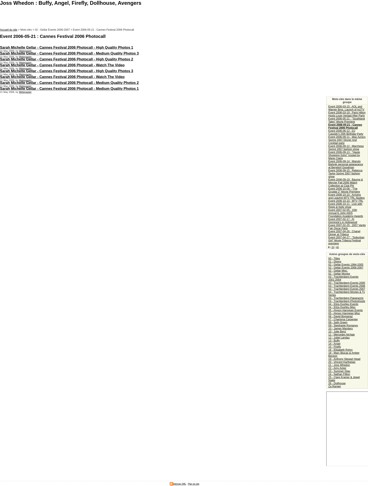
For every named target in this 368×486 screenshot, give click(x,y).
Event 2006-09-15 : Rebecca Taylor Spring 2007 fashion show (345, 173)
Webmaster (25, 51)
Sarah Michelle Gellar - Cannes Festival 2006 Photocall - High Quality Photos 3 (66, 71)
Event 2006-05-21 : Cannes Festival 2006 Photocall (345, 126)
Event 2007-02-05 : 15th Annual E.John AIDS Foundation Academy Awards (345, 213)
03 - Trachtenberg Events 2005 (346, 282)
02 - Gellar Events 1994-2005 (345, 264)
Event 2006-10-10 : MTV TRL (345, 200)
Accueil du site (8, 29)
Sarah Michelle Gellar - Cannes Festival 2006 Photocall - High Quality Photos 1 (66, 47)
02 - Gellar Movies (339, 273)
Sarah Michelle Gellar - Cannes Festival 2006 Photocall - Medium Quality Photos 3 (69, 53)
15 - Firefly (334, 346)
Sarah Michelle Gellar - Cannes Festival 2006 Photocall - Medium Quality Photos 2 (69, 83)
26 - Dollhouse (337, 383)
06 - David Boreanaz (340, 316)
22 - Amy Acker (337, 368)
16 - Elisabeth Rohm (340, 349)
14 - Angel (334, 343)
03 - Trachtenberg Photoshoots (346, 301)
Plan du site (193, 484)
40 (337, 247)
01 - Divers (334, 261)
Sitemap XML (178, 484)
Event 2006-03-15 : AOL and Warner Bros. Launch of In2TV (346, 108)
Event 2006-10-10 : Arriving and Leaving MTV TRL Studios (346, 196)
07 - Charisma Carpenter (343, 319)
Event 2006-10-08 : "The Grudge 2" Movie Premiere (344, 190)
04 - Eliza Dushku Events (343, 304)
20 (332, 247)
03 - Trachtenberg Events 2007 (346, 289)
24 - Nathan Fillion (339, 374)
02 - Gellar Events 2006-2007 (345, 267)
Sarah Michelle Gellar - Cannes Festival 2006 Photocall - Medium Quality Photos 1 (69, 88)
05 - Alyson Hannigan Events (345, 310)
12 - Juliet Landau (339, 337)
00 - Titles (334, 258)
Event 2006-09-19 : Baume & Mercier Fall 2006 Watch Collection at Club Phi (345, 182)
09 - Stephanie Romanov (343, 325)
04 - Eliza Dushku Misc (342, 307)
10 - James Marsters (340, 328)
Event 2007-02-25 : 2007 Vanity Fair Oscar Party (347, 227)
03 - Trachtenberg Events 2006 (346, 285)
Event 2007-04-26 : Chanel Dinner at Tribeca (344, 233)
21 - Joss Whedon (339, 365)
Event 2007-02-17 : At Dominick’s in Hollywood (342, 221)
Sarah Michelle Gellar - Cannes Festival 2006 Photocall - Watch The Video (62, 65)
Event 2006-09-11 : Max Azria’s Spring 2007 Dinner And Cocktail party (347, 140)
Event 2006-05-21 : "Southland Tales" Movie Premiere (346, 120)
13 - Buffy (334, 340)
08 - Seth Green (338, 322)
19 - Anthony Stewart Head (344, 359)
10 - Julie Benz (337, 331)
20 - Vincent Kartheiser (342, 362)
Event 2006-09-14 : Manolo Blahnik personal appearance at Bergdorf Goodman (345, 164)
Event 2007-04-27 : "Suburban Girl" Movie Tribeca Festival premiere (346, 240)
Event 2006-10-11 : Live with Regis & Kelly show (345, 205)
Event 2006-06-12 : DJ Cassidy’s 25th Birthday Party (345, 132)
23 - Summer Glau (339, 371)
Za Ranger (334, 386)
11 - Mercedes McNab (341, 334)
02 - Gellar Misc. (338, 270)
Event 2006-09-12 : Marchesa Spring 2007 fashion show (346, 148)
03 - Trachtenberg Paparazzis (346, 298)
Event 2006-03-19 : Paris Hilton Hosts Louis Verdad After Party (347, 114)
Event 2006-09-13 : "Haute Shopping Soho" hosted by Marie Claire (344, 155)
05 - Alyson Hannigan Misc (344, 313)
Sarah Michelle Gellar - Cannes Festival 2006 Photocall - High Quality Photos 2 (66, 59)
